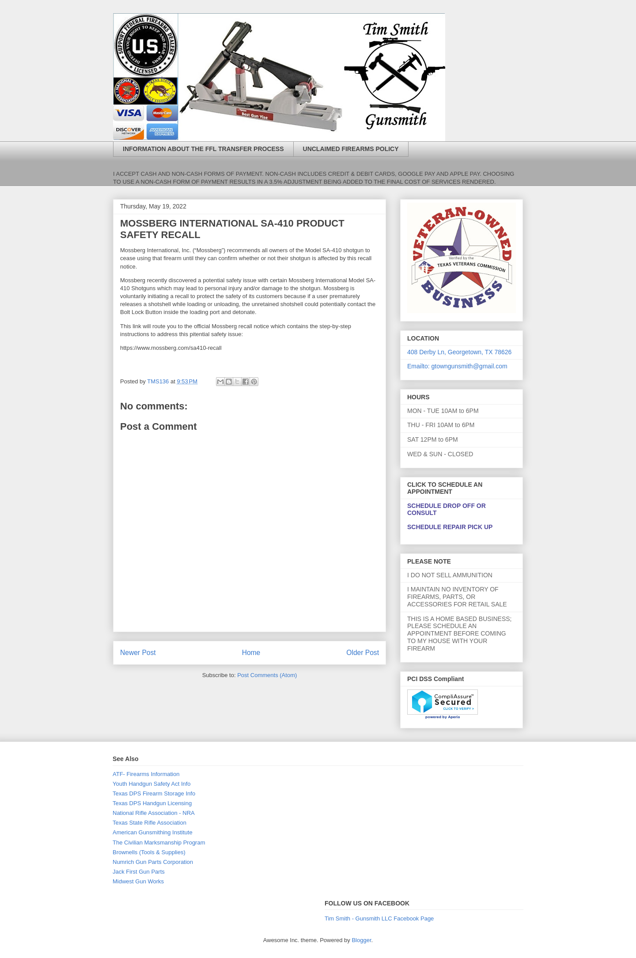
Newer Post (138, 652)
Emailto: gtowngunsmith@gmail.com (457, 366)
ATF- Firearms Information (146, 774)
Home (251, 652)
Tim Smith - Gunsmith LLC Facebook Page (379, 918)
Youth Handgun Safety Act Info (152, 783)
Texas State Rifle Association (149, 822)
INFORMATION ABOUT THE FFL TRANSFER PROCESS (203, 148)
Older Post (362, 652)
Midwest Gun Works (138, 881)
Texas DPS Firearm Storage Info (154, 793)
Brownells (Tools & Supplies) (149, 852)
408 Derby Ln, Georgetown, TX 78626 (459, 352)
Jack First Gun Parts (139, 871)
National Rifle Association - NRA (154, 813)
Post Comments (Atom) (267, 675)
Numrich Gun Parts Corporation (153, 862)
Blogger (361, 940)
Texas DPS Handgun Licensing (152, 803)
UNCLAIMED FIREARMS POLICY (351, 148)
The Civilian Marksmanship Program (159, 842)
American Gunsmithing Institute (153, 832)
